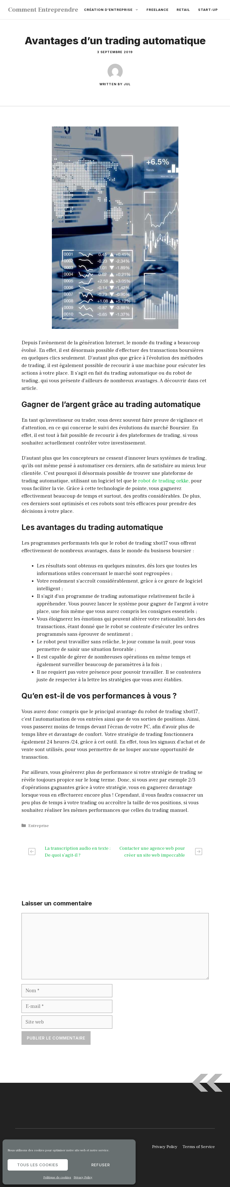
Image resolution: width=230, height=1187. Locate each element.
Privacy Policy (83, 1177)
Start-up (208, 10)
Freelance (158, 10)
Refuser (100, 1164)
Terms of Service (198, 1147)
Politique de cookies (57, 1177)
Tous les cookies (37, 1164)
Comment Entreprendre (43, 10)
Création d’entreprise (113, 9)
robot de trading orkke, (164, 481)
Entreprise (38, 826)
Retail (183, 10)
